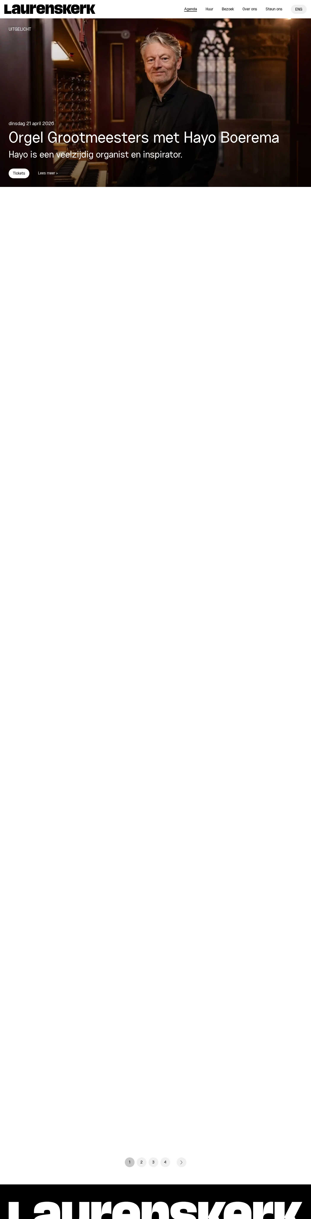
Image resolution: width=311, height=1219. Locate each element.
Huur (209, 9)
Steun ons (274, 9)
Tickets (19, 173)
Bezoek (228, 9)
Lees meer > (48, 173)
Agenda (190, 9)
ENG (298, 9)
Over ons (250, 9)
